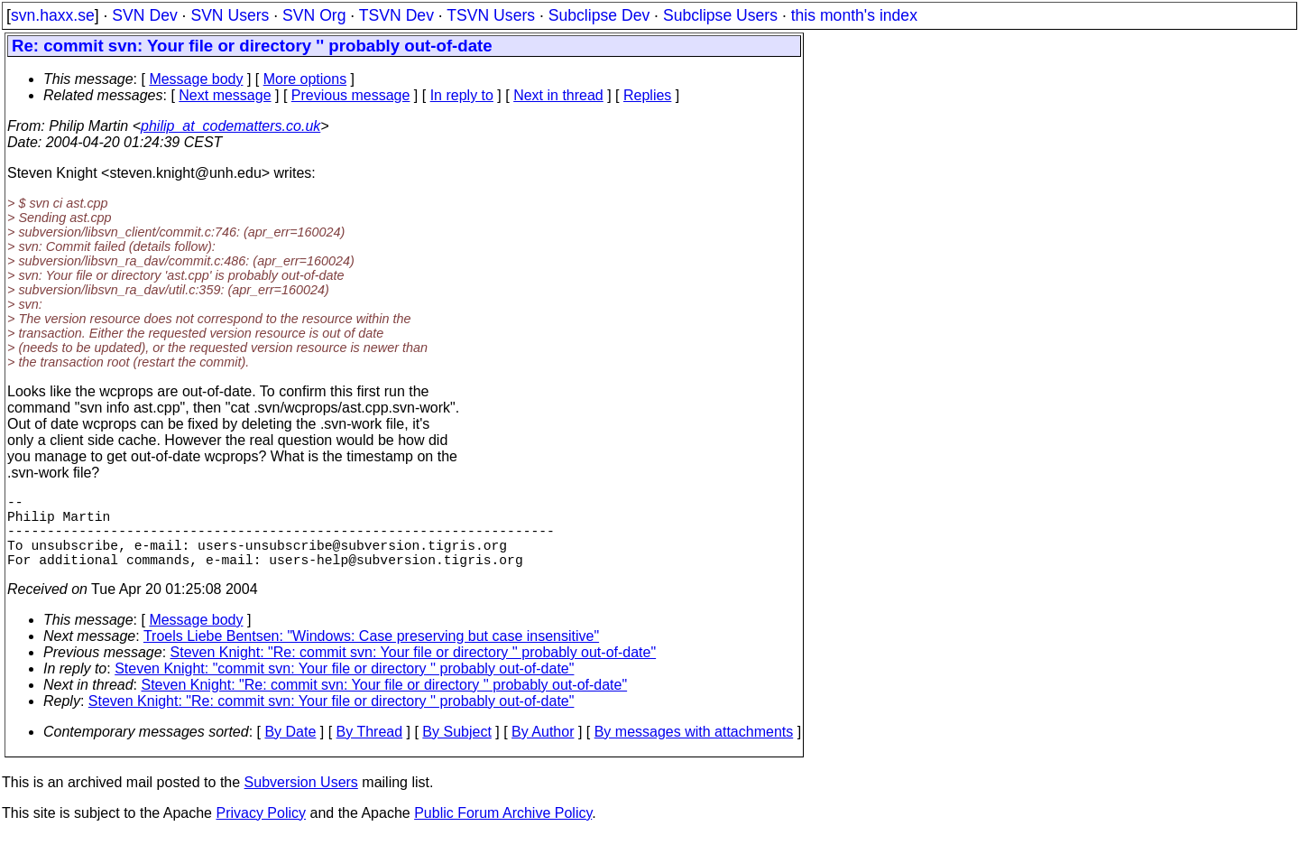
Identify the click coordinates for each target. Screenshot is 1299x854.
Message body (196, 79)
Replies (647, 95)
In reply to (461, 95)
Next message (225, 95)
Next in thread (558, 95)
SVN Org (313, 15)
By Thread (369, 749)
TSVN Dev (396, 15)
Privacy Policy (261, 831)
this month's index (854, 15)
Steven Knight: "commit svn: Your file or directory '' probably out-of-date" (344, 686)
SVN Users (229, 15)
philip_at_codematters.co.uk (230, 126)
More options (305, 79)
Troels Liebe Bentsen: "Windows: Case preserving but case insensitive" (371, 654)
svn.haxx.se (53, 15)
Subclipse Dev (599, 15)
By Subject (456, 749)
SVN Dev (144, 15)
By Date (290, 749)
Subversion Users (301, 800)
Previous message (350, 95)
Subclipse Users (720, 15)
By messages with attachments (694, 749)
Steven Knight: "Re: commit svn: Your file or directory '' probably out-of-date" (413, 670)
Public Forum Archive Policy (503, 831)
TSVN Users (491, 15)
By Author (542, 749)
